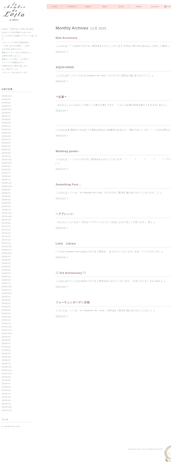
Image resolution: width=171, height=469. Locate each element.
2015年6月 (6, 307)
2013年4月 (6, 394)
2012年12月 (7, 407)
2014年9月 (6, 337)
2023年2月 (6, 126)
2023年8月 (6, 113)
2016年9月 (6, 256)
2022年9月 (6, 133)
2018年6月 (6, 196)
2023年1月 (6, 129)
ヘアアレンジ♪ (65, 214)
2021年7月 (6, 173)
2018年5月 (6, 200)
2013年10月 (7, 374)
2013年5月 (6, 390)
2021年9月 (6, 166)
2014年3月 (6, 357)
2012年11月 (7, 410)
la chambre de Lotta (11, 426)
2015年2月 (6, 320)
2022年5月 (6, 146)
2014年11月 (7, 330)
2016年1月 (6, 283)
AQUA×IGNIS (65, 67)
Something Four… (68, 184)
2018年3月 (6, 206)
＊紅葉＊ (61, 96)
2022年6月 (6, 143)
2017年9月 (6, 220)
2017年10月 (7, 216)
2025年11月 (7, 96)
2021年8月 (6, 170)
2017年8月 (6, 223)
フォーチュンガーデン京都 (73, 302)
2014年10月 (7, 333)
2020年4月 (6, 176)
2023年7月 (6, 116)
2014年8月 (6, 340)
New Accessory (66, 37)
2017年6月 (6, 230)
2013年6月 (6, 387)
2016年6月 (6, 267)
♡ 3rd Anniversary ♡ (71, 273)
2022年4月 (6, 149)
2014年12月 (7, 327)
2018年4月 (6, 203)
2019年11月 (7, 183)
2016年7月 (6, 263)
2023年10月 (7, 109)
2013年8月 (6, 380)
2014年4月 (6, 353)
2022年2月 (6, 156)
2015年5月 (6, 310)
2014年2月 (6, 360)
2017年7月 (6, 226)
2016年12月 (7, 246)
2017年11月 (7, 213)
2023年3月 (6, 123)
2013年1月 (6, 404)
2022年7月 (6, 139)
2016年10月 (7, 253)
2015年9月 (6, 297)
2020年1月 (6, 180)
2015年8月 (6, 300)
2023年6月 (6, 119)
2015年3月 (6, 317)
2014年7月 (6, 343)
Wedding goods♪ (67, 151)
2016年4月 (6, 273)
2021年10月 (7, 163)
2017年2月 (6, 240)
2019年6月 (6, 190)
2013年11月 (7, 370)
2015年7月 (6, 303)
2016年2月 (6, 280)
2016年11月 (7, 250)
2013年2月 (6, 400)
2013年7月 (6, 384)
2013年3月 (6, 397)
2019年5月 (6, 193)
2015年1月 (6, 323)
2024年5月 (6, 106)
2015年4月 (6, 313)
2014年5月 (6, 350)
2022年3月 (6, 153)
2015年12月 (7, 287)
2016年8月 (6, 260)
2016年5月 (6, 270)
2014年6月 (6, 347)
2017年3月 (6, 236)
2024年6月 (6, 103)
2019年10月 (7, 186)
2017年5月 (6, 233)
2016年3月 (6, 277)
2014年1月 (6, 363)
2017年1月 (6, 243)
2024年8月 (6, 99)
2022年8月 (6, 136)
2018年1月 (6, 210)
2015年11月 (7, 290)
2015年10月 (7, 293)
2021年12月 (7, 160)
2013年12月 (7, 367)
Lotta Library (66, 243)
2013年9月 (6, 377)
